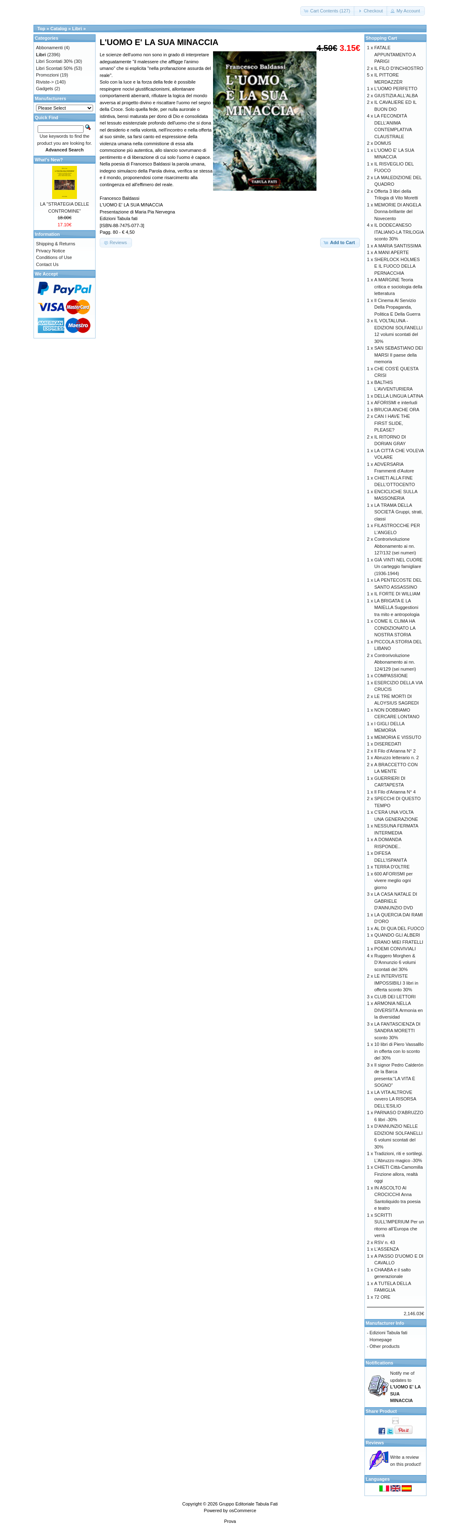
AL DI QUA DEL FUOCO (399, 928)
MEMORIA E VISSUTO (398, 737)
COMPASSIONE (391, 675)
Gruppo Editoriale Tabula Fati (248, 1503)
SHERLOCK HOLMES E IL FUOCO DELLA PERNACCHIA (397, 266)
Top (41, 28)
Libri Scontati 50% (54, 68)
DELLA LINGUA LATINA (398, 395)
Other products (384, 1346)
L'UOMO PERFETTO (395, 88)
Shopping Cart (381, 38)
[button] (327, 11)
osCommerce (242, 1510)
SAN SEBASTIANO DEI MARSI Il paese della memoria (398, 354)
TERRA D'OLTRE (392, 866)
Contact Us (47, 264)
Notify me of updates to (405, 1387)
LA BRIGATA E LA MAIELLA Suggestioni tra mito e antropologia (396, 607)
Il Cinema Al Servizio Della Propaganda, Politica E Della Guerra (397, 307)
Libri (77, 28)
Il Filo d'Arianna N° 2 (395, 750)
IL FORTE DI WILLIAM (397, 593)
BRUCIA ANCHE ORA (396, 409)
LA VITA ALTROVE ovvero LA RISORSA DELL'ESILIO (395, 1099)
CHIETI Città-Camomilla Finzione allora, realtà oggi (398, 1174)
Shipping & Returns (55, 243)
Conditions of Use (54, 257)
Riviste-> (45, 81)
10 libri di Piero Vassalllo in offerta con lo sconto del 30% (399, 1051)
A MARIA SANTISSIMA (398, 245)
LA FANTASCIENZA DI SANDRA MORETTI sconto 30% (397, 1030)
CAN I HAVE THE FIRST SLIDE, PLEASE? (392, 423)
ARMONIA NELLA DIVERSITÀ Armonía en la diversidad (398, 1010)
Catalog (58, 28)
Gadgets (44, 88)
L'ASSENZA (386, 1249)
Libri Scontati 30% (54, 61)
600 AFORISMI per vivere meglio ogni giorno (393, 880)
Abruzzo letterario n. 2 (396, 757)
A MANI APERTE (391, 252)
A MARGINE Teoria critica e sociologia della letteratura (398, 286)
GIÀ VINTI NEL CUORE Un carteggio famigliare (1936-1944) (398, 566)
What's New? (49, 159)
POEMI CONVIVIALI (395, 948)
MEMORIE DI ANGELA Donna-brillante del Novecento (397, 211)
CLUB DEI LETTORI (395, 996)
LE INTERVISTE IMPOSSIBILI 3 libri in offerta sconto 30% (396, 982)
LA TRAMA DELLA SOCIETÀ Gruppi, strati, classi (398, 512)
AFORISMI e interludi (395, 402)
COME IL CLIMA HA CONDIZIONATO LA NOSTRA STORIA (394, 628)
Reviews (375, 1442)
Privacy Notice (50, 250)
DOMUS (382, 143)
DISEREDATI (387, 743)
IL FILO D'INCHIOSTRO (398, 68)
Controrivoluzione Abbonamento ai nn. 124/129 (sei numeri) (395, 662)
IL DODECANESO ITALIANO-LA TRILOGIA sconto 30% (399, 232)
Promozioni (47, 74)
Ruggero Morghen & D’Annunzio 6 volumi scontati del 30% (395, 962)
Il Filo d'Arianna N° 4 (395, 791)
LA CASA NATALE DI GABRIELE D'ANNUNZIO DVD (395, 901)
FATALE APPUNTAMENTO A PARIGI (395, 54)
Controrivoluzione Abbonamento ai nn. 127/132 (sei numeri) (395, 546)
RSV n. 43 (384, 1242)
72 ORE (382, 1297)
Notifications (379, 1362)
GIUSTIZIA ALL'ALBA (396, 95)
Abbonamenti (49, 47)
